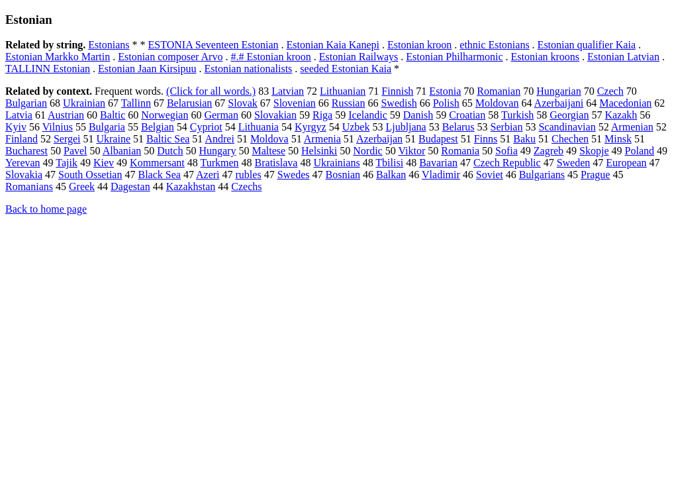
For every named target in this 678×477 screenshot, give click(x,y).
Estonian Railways (359, 56)
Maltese (268, 150)
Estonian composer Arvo (170, 56)
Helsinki (319, 150)
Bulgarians (542, 174)
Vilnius (57, 126)
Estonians (108, 44)
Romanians (29, 186)
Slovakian (275, 115)
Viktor (411, 150)
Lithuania (258, 126)
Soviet (489, 174)
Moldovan (497, 103)
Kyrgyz (310, 126)
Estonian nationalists (248, 68)
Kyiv (15, 126)
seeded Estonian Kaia (345, 68)
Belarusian (189, 103)
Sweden (574, 162)
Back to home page (46, 209)
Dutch (170, 150)
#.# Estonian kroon (270, 56)
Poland (639, 150)
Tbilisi (389, 162)
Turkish (517, 115)
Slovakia (23, 174)
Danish (418, 115)
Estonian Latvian (623, 56)
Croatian (467, 115)
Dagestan (130, 186)
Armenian (632, 126)
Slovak (242, 103)
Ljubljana (405, 126)
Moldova (269, 138)
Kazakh (621, 115)
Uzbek (356, 126)
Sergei (67, 138)
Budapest (438, 138)
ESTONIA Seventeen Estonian (213, 44)
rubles (249, 174)
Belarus (458, 126)
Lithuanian (342, 91)
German (221, 115)
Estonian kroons (544, 56)
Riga (322, 115)
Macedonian (625, 103)
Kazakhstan (191, 186)
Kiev (103, 162)
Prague (595, 174)
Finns (486, 138)
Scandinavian (566, 126)
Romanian (498, 91)
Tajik (66, 162)
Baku (524, 138)
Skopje (593, 150)
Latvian (287, 91)
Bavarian (438, 162)
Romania (460, 150)
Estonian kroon (419, 44)
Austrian (66, 115)
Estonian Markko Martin (57, 56)
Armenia (322, 138)
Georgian (569, 115)
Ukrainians (336, 162)
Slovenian (294, 103)
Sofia (506, 150)
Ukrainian (84, 103)
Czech (610, 91)
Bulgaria (107, 126)
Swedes (293, 174)
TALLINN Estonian (47, 68)
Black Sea (159, 174)
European (626, 162)
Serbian (507, 126)
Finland (21, 138)
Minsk (618, 138)
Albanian (122, 150)
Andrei (219, 138)
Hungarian (558, 91)
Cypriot (206, 126)
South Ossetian (90, 174)
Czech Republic (507, 162)
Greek (82, 186)
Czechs (246, 186)
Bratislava (276, 162)
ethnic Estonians (494, 44)
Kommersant (157, 162)
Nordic (367, 150)
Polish (446, 103)
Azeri (208, 174)
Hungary (217, 150)
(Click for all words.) (211, 91)
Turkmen (219, 162)
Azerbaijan (379, 138)
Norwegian (164, 115)
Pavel (75, 150)
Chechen (570, 138)
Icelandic (367, 115)
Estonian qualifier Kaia (587, 44)
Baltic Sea (167, 138)
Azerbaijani (559, 103)
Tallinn (136, 103)
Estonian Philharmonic (454, 56)
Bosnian (343, 174)
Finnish (397, 91)
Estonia (445, 91)
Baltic (112, 115)
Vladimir (441, 174)
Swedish (398, 103)
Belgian (157, 126)
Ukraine (113, 138)
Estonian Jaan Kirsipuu (147, 68)
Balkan (391, 174)
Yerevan (22, 162)
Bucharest (26, 150)
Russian (348, 103)
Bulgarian (26, 103)
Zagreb (548, 150)
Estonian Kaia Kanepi (333, 44)
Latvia (18, 115)
